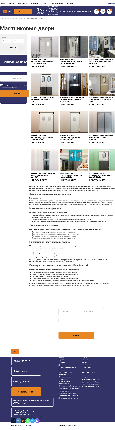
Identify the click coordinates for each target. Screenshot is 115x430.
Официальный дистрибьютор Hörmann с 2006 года (42, 11)
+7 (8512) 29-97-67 (21, 381)
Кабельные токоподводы (68, 395)
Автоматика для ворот (67, 367)
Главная (2, 3)
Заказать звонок (26, 392)
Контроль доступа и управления (66, 373)
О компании (35, 3)
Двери (9, 18)
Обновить (62, 318)
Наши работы (22, 3)
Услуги (45, 3)
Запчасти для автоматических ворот (67, 392)
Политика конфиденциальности (90, 378)
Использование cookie (90, 386)
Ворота (61, 360)
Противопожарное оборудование (66, 378)
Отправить (17, 93)
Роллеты (62, 362)
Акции (11, 3)
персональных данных (66, 328)
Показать (13, 48)
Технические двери (20, 18)
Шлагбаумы (63, 370)
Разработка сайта (17, 425)
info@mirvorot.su (20, 371)
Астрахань (111, 3)
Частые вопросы (57, 3)
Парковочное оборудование (69, 386)
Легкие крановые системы (69, 398)
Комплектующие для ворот (69, 388)
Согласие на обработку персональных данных (91, 383)
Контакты (70, 3)
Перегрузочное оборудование (64, 382)
